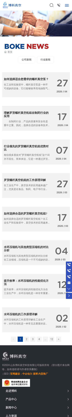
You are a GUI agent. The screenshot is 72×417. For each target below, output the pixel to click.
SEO (6, 373)
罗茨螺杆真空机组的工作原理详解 (25, 180)
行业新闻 (45, 59)
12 (51, 339)
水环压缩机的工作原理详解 (20, 314)
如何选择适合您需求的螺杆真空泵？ (26, 79)
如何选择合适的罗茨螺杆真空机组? (25, 213)
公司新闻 (26, 59)
